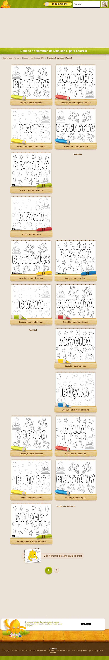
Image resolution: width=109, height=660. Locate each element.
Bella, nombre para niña (75, 454)
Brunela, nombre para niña (31, 190)
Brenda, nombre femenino (31, 454)
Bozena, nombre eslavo (75, 278)
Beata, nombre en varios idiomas (31, 146)
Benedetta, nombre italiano (76, 146)
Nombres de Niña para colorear (65, 556)
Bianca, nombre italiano (31, 498)
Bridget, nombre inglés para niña (31, 541)
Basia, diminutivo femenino (31, 322)
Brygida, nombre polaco (75, 366)
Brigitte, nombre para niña (31, 103)
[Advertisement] (54, 27)
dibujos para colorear (11, 58)
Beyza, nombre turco (31, 234)
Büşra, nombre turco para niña (75, 410)
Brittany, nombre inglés (75, 498)
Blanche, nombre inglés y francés (76, 103)
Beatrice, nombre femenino (31, 278)
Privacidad (53, 649)
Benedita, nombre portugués (76, 322)
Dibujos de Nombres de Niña (33, 58)
